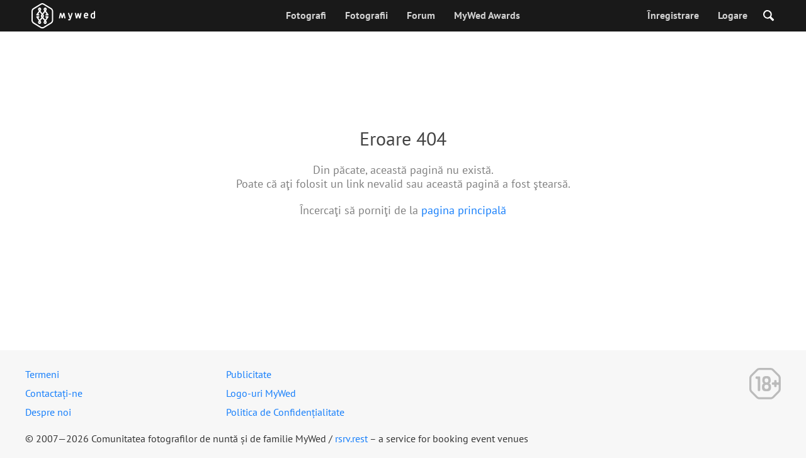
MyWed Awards (487, 15)
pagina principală (463, 210)
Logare (732, 15)
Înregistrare (673, 15)
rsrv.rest (351, 438)
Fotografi (306, 15)
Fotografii (366, 15)
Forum (421, 15)
